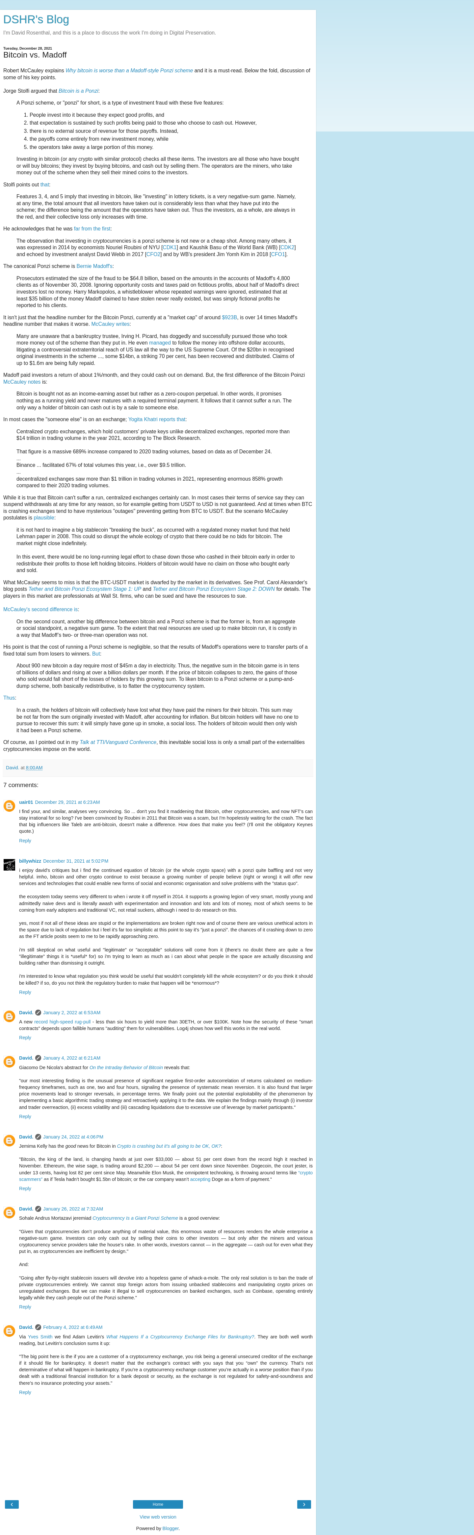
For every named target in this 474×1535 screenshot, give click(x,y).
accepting (200, 1179)
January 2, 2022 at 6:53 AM (71, 1012)
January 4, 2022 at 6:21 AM (71, 1058)
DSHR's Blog (36, 19)
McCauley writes (110, 324)
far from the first (92, 228)
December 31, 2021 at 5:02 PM (75, 861)
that (44, 184)
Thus (9, 698)
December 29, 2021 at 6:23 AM (67, 802)
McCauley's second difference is (40, 609)
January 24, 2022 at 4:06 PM (73, 1136)
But (96, 654)
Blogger (171, 1528)
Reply (25, 840)
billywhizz (30, 861)
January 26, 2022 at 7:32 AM (73, 1208)
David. (26, 1012)
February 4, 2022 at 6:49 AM (72, 1327)
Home (158, 1504)
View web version (158, 1517)
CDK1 (169, 247)
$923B (229, 317)
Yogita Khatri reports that (157, 419)
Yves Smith (40, 1336)
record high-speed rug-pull (62, 1021)
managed (160, 343)
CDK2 (287, 247)
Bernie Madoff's (95, 266)
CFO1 (278, 254)
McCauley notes (22, 382)
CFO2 (153, 254)
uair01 (26, 802)
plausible (44, 517)
